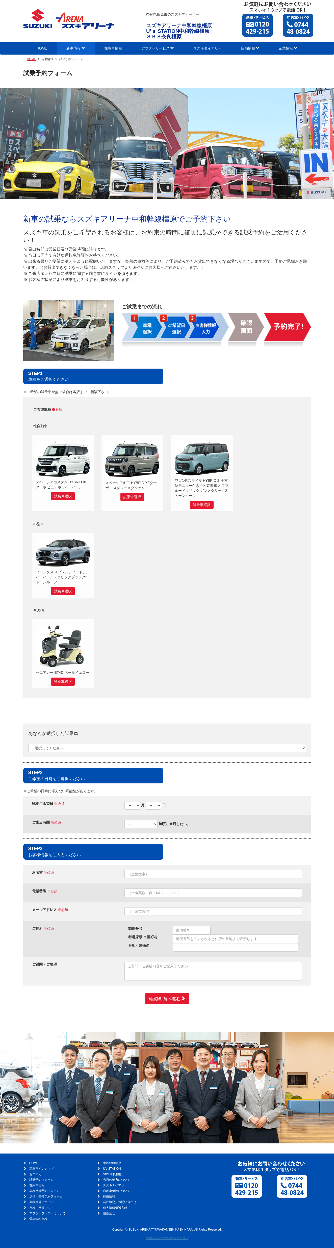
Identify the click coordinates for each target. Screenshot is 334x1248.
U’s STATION (112, 1168)
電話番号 (39, 891)
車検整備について (41, 1202)
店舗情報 (250, 48)
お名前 (37, 872)
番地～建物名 (138, 946)
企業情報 (288, 48)
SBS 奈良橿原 (112, 1174)
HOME (42, 48)
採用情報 (109, 1196)
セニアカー (36, 1174)
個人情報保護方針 (115, 1208)
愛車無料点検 (38, 1219)
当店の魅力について (116, 1180)
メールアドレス (44, 910)
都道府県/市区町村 (143, 937)
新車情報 (75, 48)
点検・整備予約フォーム (46, 1196)
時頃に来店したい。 (174, 824)
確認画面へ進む (167, 998)
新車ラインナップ (41, 1168)
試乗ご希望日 (42, 804)
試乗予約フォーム (41, 1180)
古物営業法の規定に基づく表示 (167, 1238)
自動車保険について (116, 1191)
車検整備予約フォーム (44, 1191)
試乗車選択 (63, 496)
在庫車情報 (113, 48)
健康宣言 (109, 1213)
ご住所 (37, 928)
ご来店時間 (41, 822)
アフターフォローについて (47, 1213)
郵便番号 (135, 928)
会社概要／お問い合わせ (119, 1202)
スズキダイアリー (207, 48)
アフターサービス (157, 48)
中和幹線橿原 (112, 1163)
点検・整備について (43, 1208)
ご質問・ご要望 (44, 964)
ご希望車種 (42, 409)
